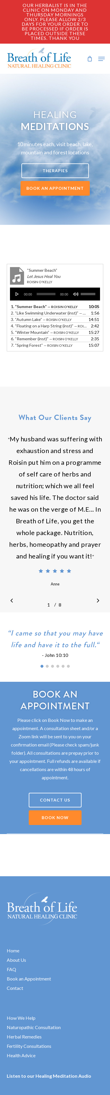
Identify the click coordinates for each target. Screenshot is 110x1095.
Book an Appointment (29, 978)
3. (41, 319)
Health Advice (21, 1055)
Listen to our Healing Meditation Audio (49, 1076)
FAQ (11, 969)
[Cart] (89, 58)
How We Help (21, 1018)
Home (13, 950)
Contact (15, 988)
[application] (55, 294)
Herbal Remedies (24, 1036)
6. (44, 338)
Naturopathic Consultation (34, 1027)
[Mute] (75, 294)
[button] (101, 59)
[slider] (46, 294)
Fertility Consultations (29, 1046)
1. (44, 306)
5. (45, 332)
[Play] (17, 294)
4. (49, 325)
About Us (16, 960)
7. (41, 345)
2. (49, 312)
